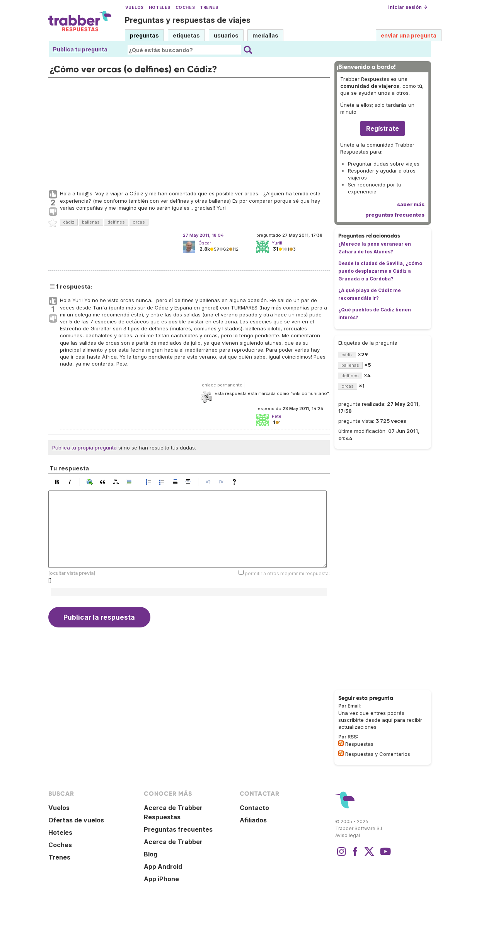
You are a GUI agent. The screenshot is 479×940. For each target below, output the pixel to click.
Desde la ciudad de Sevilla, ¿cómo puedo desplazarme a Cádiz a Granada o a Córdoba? (380, 271)
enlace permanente (222, 385)
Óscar (204, 243)
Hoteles (159, 7)
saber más (410, 204)
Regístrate (382, 128)
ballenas (91, 222)
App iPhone (161, 879)
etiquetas (186, 35)
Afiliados (253, 820)
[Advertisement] (189, 132)
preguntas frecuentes (394, 215)
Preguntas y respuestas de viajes (188, 20)
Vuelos (134, 7)
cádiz (68, 222)
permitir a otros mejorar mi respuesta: (287, 573)
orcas (139, 222)
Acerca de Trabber (173, 842)
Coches (185, 7)
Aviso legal (347, 835)
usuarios (226, 35)
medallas (265, 35)
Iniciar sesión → (407, 7)
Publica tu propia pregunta (84, 447)
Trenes (209, 7)
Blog (150, 854)
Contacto (254, 808)
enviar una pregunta (408, 35)
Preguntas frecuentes (178, 829)
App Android (163, 866)
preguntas (144, 35)
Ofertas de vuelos (76, 820)
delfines (116, 222)
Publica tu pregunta (80, 49)
